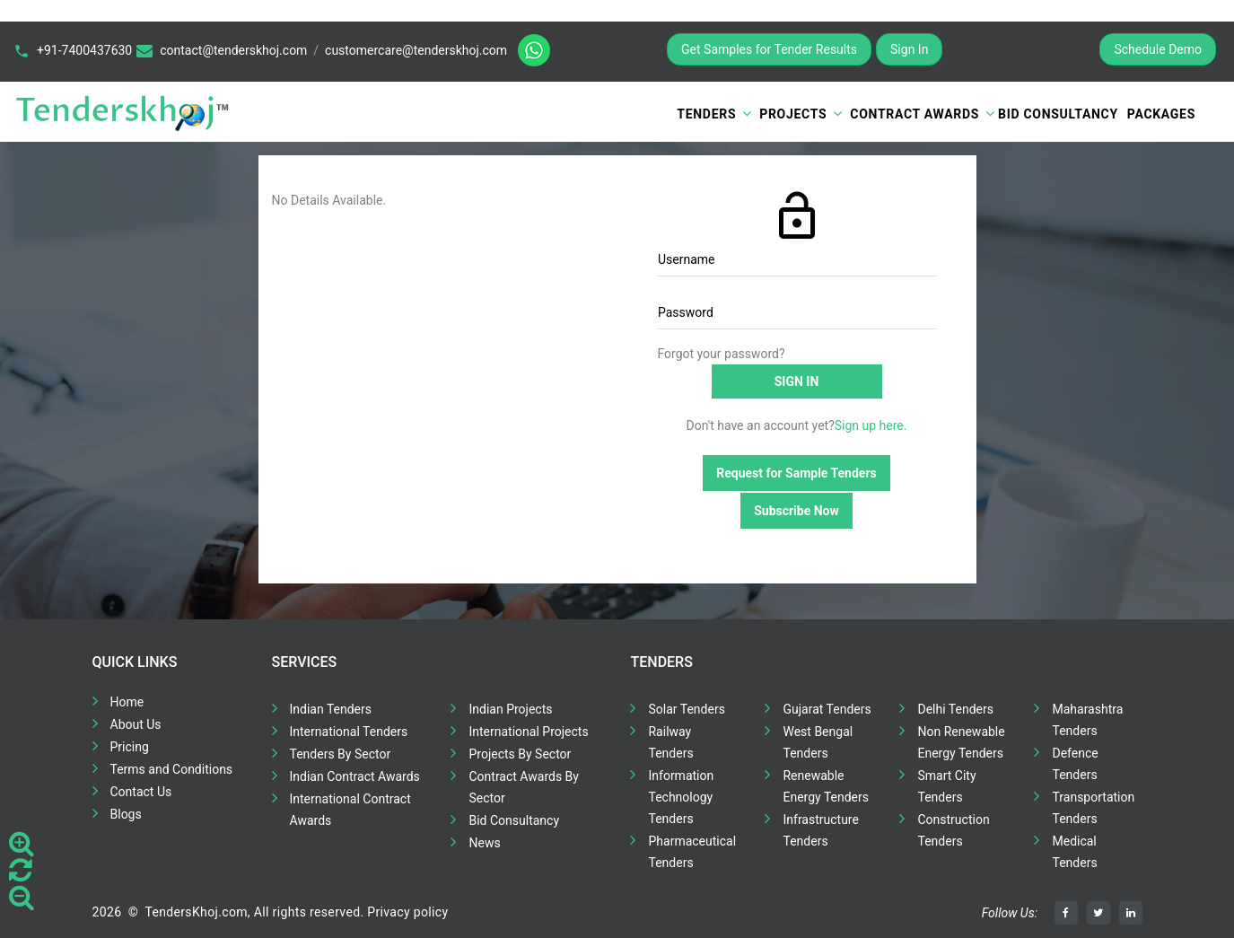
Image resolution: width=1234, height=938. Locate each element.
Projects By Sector (519, 754)
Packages (1161, 114)
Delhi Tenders (955, 709)
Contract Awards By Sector (523, 787)
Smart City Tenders (946, 786)
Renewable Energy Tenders (826, 786)
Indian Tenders (331, 709)
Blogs (126, 814)
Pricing (129, 747)
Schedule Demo (1158, 49)
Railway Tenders (670, 742)
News (484, 843)
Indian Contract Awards (355, 776)
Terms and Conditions (171, 769)
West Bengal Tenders (818, 742)
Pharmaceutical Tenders (692, 852)
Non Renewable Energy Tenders (960, 742)
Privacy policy (407, 912)
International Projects (528, 731)
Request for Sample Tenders (796, 473)
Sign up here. (871, 425)
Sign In (909, 49)
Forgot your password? (721, 353)
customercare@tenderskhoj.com (416, 50)
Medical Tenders (1074, 852)
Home (127, 702)
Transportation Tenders (1093, 808)
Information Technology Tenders (680, 797)
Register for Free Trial (1021, 49)
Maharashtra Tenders (1087, 720)
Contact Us (141, 792)
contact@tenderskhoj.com (233, 50)
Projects (793, 114)
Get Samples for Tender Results (769, 49)
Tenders (706, 114)
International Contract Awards (350, 810)
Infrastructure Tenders (820, 830)
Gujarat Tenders (827, 709)
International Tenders (349, 731)
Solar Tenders (686, 709)
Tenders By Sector (340, 754)
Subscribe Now (796, 511)
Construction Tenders (953, 830)
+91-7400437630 (84, 50)
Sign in (797, 381)
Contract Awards (914, 114)
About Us (136, 724)
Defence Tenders (1075, 764)
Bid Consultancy (1058, 114)
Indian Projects (510, 709)
